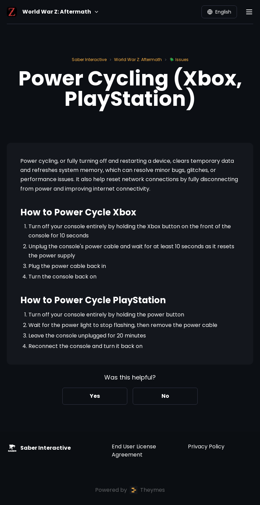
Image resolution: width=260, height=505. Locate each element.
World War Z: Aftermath (138, 59)
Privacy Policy (206, 446)
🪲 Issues (179, 59)
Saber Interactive (89, 59)
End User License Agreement (134, 451)
